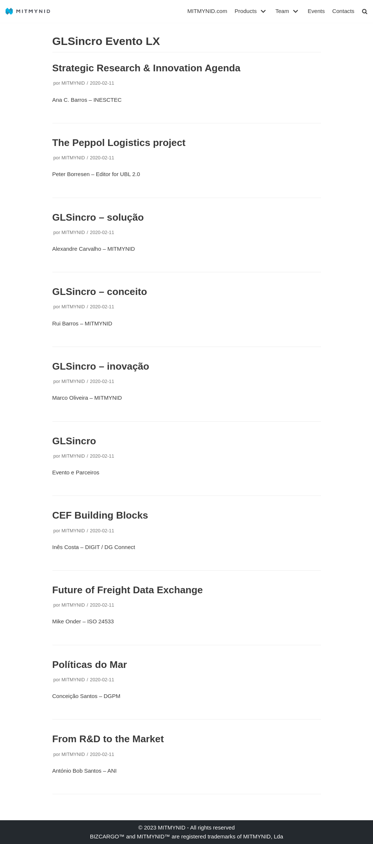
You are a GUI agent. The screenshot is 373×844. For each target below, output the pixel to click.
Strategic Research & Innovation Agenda (146, 68)
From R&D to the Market (108, 738)
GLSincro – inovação (100, 366)
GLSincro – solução (98, 217)
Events (316, 11)
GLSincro (74, 441)
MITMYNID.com (208, 11)
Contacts (343, 11)
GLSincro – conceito (99, 291)
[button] (364, 11)
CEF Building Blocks (100, 515)
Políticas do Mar (89, 664)
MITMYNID (73, 83)
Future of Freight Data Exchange (127, 589)
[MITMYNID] (28, 11)
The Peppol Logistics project (119, 142)
